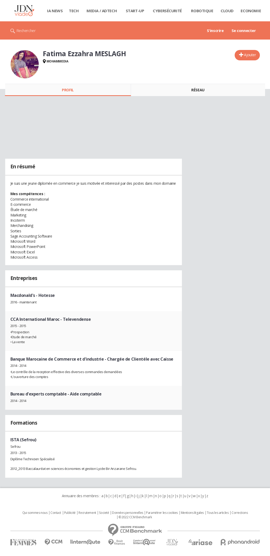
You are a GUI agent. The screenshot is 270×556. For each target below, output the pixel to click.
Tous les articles (218, 513)
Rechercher (26, 30)
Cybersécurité (167, 10)
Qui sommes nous (35, 513)
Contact (55, 513)
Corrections (240, 513)
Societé (104, 513)
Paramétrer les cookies (162, 513)
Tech (73, 10)
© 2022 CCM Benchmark (135, 517)
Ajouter (250, 54)
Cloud (227, 10)
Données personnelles (127, 513)
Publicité (70, 513)
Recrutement (87, 513)
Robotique (202, 10)
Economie (251, 10)
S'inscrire (215, 30)
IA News (55, 10)
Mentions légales (192, 513)
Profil (68, 89)
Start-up (135, 10)
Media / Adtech (102, 10)
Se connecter (244, 30)
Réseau (197, 89)
